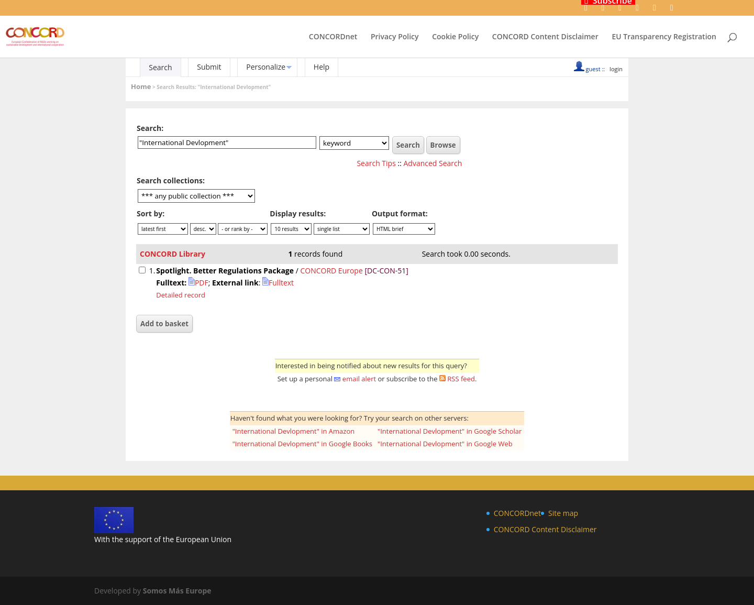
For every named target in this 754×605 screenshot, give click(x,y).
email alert (359, 378)
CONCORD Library (172, 254)
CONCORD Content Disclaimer (545, 37)
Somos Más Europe (177, 591)
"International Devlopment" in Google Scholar (450, 431)
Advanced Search (433, 163)
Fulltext (278, 283)
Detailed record (180, 295)
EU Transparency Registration (664, 37)
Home (141, 86)
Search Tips (376, 163)
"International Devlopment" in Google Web (445, 443)
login (616, 69)
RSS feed (461, 378)
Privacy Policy (395, 37)
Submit (209, 67)
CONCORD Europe (331, 271)
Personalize (265, 67)
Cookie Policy (455, 37)
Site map (563, 513)
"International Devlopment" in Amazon (293, 431)
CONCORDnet (333, 37)
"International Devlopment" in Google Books (302, 443)
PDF (198, 283)
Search (160, 67)
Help (321, 67)
